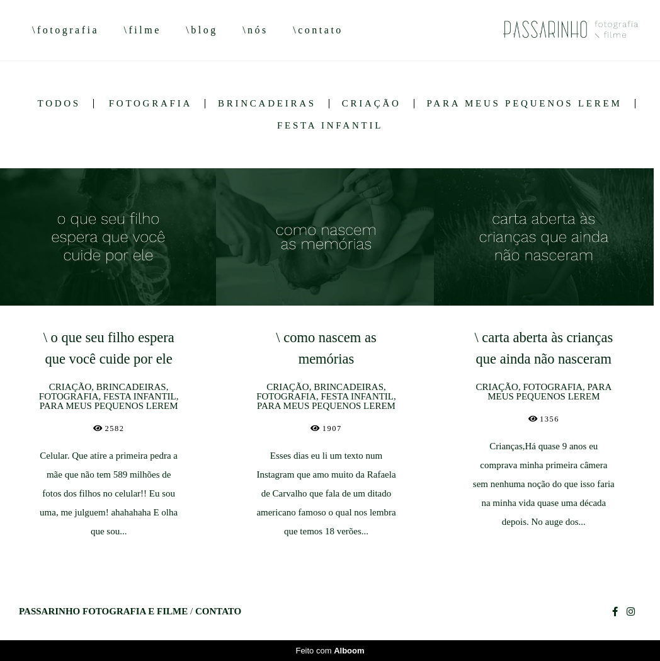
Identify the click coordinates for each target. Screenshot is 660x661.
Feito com (329, 650)
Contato (218, 611)
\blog (201, 30)
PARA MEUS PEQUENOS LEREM (524, 103)
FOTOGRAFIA (150, 103)
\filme (142, 30)
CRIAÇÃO (371, 103)
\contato (318, 30)
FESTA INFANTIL (330, 125)
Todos (58, 103)
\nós (255, 30)
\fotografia (65, 30)
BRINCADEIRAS (267, 103)
